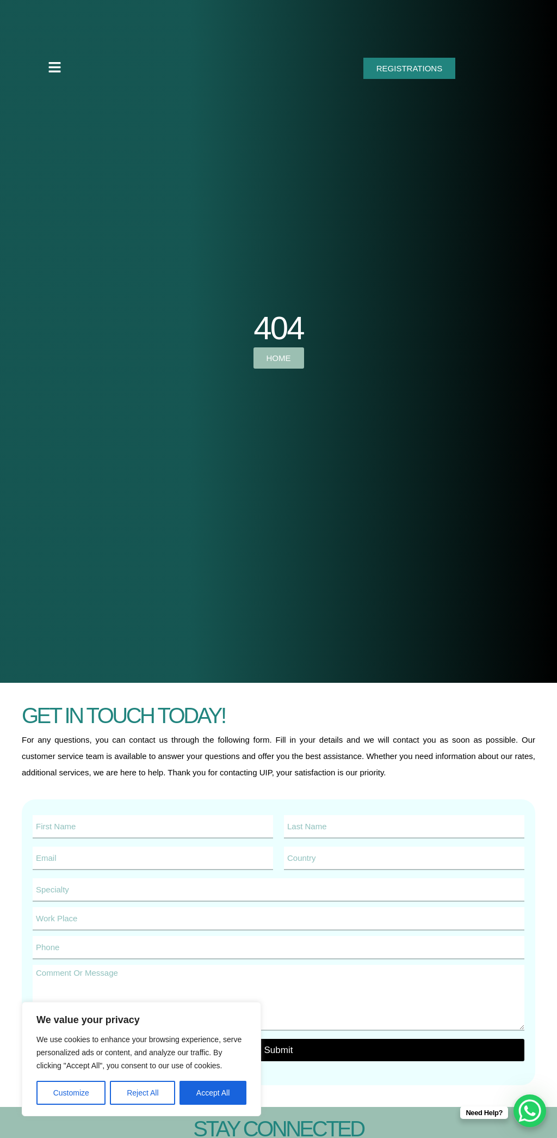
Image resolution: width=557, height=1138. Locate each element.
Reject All (142, 1092)
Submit (278, 1050)
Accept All (213, 1092)
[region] (141, 1059)
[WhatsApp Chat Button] (529, 1110)
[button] (54, 68)
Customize (71, 1092)
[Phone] (278, 947)
